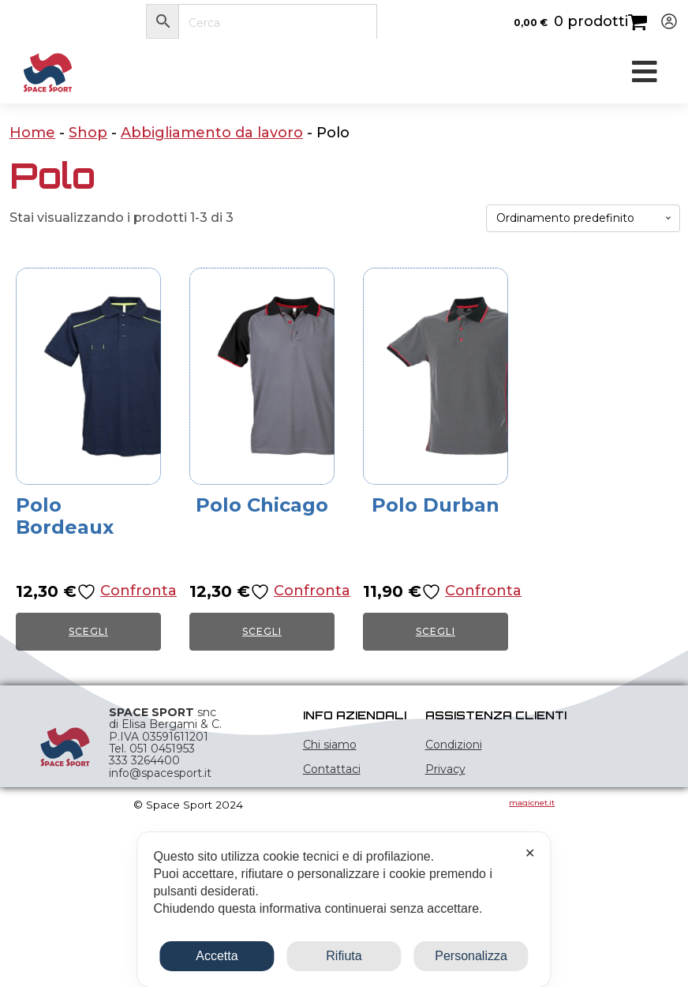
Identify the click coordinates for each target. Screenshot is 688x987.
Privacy (445, 769)
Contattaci (332, 769)
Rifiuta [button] (343, 956)
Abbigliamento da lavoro (212, 132)
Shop (88, 132)
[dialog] (343, 909)
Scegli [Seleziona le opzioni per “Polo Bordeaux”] (88, 631)
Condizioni (453, 744)
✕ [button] (530, 853)
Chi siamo (330, 744)
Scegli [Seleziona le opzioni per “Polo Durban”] (435, 631)
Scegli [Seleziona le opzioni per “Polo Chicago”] (262, 631)
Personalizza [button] (471, 956)
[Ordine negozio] (583, 218)
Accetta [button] (216, 956)
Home (32, 132)
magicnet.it (532, 802)
